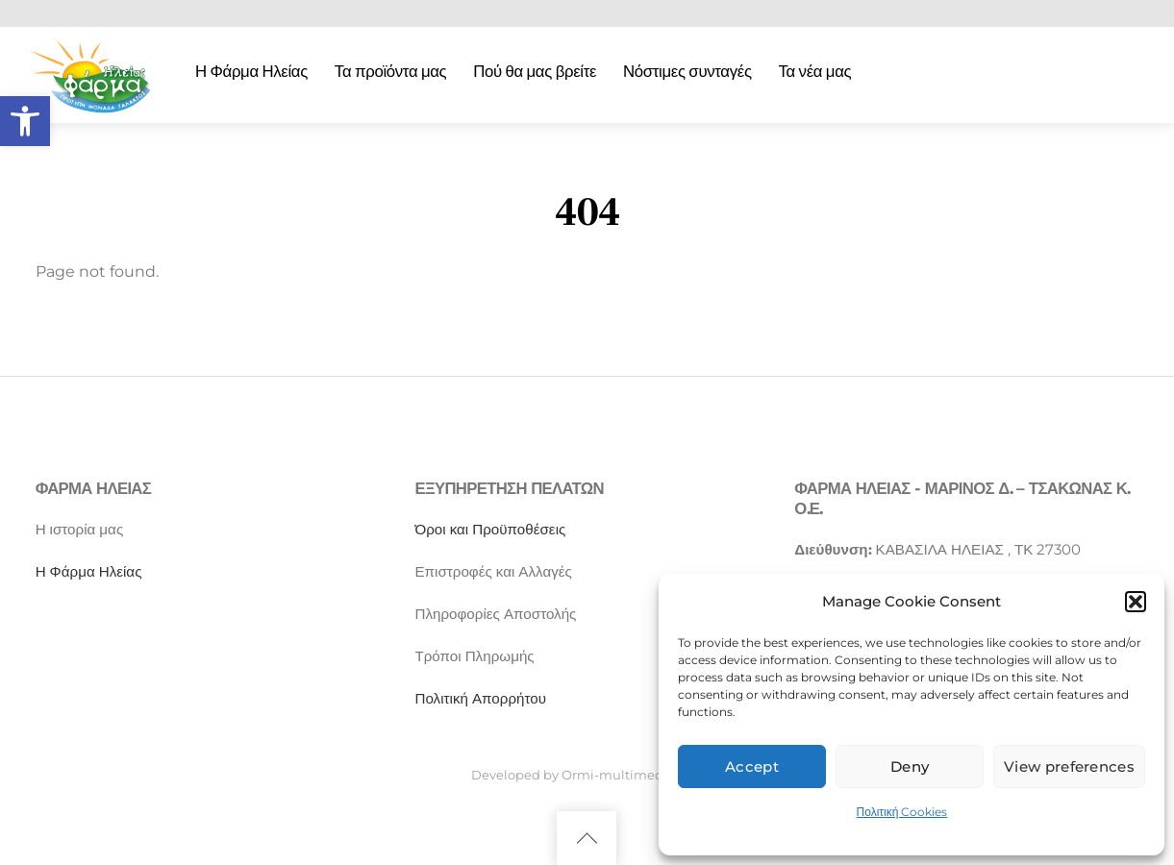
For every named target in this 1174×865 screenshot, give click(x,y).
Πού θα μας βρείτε (534, 71)
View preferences (1069, 766)
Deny (909, 766)
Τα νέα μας (815, 71)
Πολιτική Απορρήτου (480, 698)
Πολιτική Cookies (902, 811)
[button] (25, 121)
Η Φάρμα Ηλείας (251, 71)
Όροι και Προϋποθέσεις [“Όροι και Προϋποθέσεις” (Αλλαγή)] (489, 529)
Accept (752, 766)
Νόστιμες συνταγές (687, 71)
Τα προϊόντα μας (391, 71)
